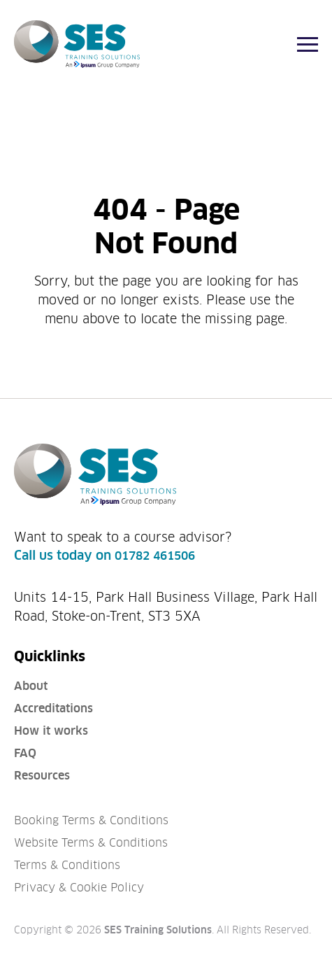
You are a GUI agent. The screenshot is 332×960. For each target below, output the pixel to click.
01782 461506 (155, 556)
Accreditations (53, 708)
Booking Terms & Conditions (91, 820)
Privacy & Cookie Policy (79, 887)
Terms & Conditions (67, 865)
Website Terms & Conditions (91, 842)
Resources (42, 775)
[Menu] (307, 44)
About (31, 686)
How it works (51, 730)
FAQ (25, 753)
